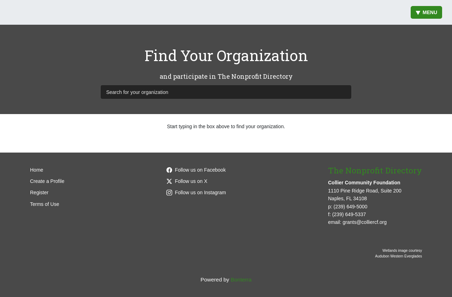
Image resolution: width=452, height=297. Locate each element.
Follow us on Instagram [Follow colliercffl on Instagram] (196, 192)
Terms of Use (44, 204)
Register (39, 192)
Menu (426, 12)
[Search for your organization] (226, 92)
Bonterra (241, 280)
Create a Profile (47, 181)
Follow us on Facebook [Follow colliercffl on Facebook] (196, 170)
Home (36, 170)
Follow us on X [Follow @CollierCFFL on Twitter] (186, 181)
